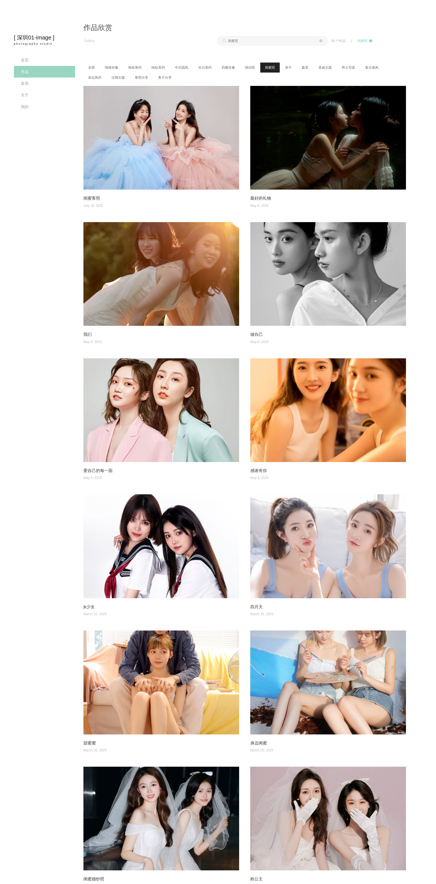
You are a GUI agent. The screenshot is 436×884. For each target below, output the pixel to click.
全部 (91, 67)
